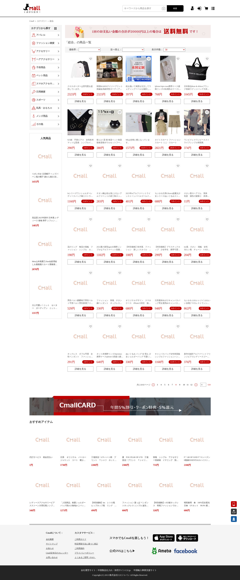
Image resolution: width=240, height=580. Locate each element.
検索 (175, 8)
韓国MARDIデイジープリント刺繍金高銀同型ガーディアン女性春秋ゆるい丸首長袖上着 (110, 89)
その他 (39, 124)
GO (209, 385)
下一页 (196, 384)
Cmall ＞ (33, 21)
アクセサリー (43, 51)
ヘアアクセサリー (45, 59)
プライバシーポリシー (84, 553)
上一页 (153, 384)
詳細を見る (80, 101)
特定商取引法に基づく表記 (86, 544)
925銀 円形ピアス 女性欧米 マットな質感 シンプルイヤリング (81, 142)
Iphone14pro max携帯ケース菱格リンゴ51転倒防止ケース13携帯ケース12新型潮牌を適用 (167, 89)
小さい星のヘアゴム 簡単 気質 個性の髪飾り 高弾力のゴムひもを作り (196, 196)
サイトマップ (52, 544)
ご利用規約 (79, 548)
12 (191, 385)
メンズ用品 (42, 116)
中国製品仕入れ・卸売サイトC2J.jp (114, 570)
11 (188, 385)
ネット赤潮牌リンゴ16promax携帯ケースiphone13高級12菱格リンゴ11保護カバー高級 (110, 357)
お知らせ (50, 548)
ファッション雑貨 (45, 43)
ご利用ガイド (80, 539)
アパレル (40, 35)
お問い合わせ (52, 557)
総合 (52, 21)
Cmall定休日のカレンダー (57, 553)
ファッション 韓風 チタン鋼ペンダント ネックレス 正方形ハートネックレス (109, 303)
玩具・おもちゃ (44, 108)
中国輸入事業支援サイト (145, 570)
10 (184, 385)
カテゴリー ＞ (43, 21)
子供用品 (40, 67)
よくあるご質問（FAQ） (85, 557)
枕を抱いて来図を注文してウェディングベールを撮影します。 (138, 89)
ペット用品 (42, 75)
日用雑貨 (40, 92)
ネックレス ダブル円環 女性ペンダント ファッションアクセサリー (80, 357)
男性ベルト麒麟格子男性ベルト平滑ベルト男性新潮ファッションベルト (80, 303)
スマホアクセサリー (46, 83)
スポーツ (40, 100)
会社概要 (50, 539)
